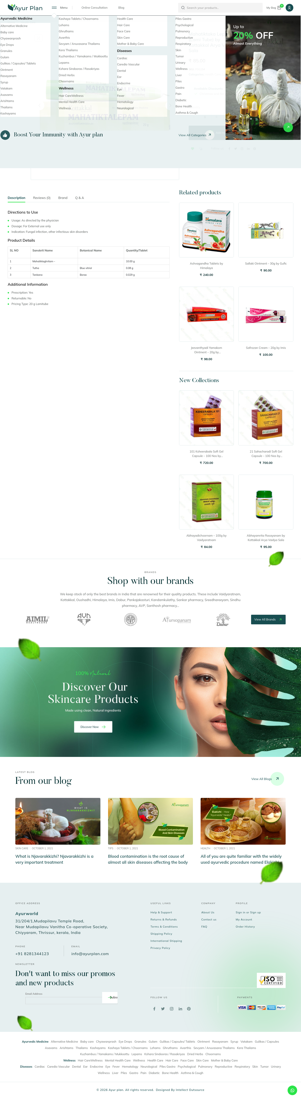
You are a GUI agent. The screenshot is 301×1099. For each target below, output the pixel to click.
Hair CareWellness (90, 1060)
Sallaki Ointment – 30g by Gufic (266, 263)
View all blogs (267, 779)
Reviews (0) (41, 198)
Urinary (276, 1066)
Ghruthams (170, 1048)
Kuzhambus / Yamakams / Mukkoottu (104, 1054)
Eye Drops (125, 1041)
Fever (116, 1066)
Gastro (133, 1073)
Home (11, 22)
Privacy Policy (160, 948)
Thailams (82, 1048)
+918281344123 (282, 22)
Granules (140, 1041)
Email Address (33, 993)
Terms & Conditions (164, 926)
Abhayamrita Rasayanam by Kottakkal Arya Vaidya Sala (266, 538)
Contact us (209, 919)
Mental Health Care (118, 1060)
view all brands (268, 619)
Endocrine (96, 1066)
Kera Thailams (246, 1048)
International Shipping (166, 941)
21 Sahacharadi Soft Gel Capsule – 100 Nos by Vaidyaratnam (266, 454)
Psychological (187, 1066)
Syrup (234, 1041)
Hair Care (171, 1060)
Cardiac (40, 1066)
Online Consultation (95, 7)
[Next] (170, 105)
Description (16, 198)
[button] (192, 149)
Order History (245, 926)
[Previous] (39, 105)
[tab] (16, 198)
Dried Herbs (195, 1054)
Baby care (87, 1041)
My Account (244, 919)
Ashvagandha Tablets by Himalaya (206, 266)
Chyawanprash (106, 1041)
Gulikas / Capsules (267, 1041)
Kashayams (98, 1048)
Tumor (264, 1066)
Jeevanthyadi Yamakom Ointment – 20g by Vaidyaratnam (206, 350)
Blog (121, 7)
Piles (124, 1073)
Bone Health (170, 1073)
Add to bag (219, 133)
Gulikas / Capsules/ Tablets (177, 1041)
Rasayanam (220, 1041)
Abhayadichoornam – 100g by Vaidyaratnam (206, 538)
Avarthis (185, 1048)
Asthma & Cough (192, 1073)
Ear (85, 1066)
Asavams (51, 1048)
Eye (107, 1066)
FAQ (204, 926)
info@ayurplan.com (90, 953)
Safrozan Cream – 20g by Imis (266, 348)
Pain (143, 1073)
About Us (207, 912)
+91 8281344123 (32, 953)
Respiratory (242, 1066)
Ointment (203, 1041)
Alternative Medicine (64, 1041)
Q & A (79, 198)
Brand (63, 198)
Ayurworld (26, 913)
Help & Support (161, 912)
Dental (76, 1066)
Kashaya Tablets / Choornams (128, 1048)
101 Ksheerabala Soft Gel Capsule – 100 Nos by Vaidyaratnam (206, 454)
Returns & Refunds (163, 919)
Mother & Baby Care (224, 1060)
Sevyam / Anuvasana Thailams (214, 1048)
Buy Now (273, 132)
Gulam (153, 1041)
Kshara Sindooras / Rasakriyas (164, 1054)
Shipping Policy (161, 933)
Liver (115, 1073)
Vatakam (247, 1041)
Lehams (155, 1048)
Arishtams (66, 1048)
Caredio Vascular (58, 1066)
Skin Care (202, 1060)
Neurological (149, 1066)
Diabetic (154, 1073)
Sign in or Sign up (248, 912)
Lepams (227, 74)
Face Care (187, 1060)
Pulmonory (205, 1066)
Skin (255, 1066)
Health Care (28, 22)
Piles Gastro (167, 1066)
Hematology (130, 1066)
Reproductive (223, 1066)
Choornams (213, 1054)
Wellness (139, 1060)
